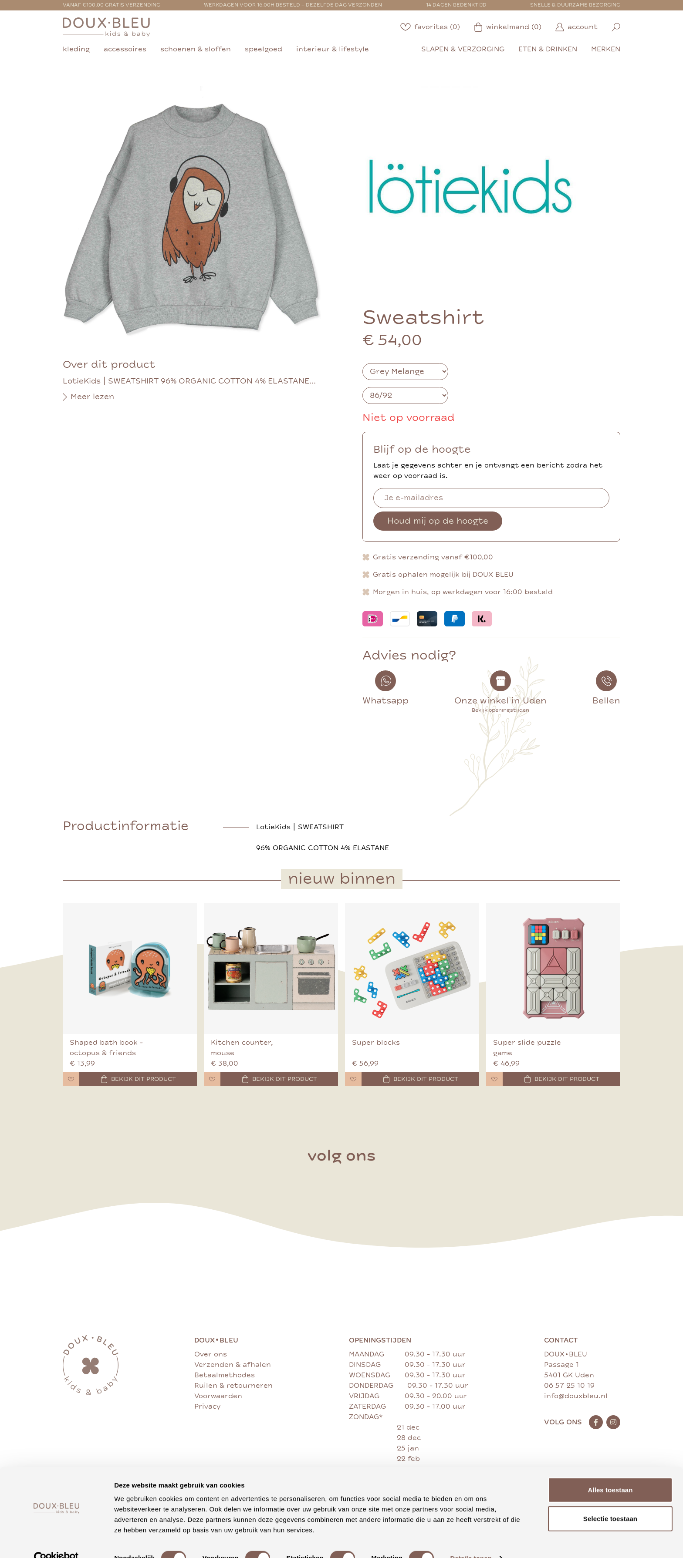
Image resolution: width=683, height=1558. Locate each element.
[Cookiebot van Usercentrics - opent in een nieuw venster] (56, 1541)
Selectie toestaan (610, 1501)
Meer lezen (88, 397)
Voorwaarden (218, 1396)
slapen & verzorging (462, 49)
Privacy (207, 1406)
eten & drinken (547, 49)
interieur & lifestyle (332, 49)
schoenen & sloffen (195, 49)
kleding (76, 49)
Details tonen (470, 1541)
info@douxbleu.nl (576, 1396)
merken (605, 49)
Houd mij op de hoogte (437, 520)
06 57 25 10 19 (569, 1385)
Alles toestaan (610, 1472)
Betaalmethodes (224, 1375)
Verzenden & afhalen (232, 1364)
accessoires (125, 49)
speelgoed (263, 49)
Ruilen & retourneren (233, 1385)
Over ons (210, 1354)
